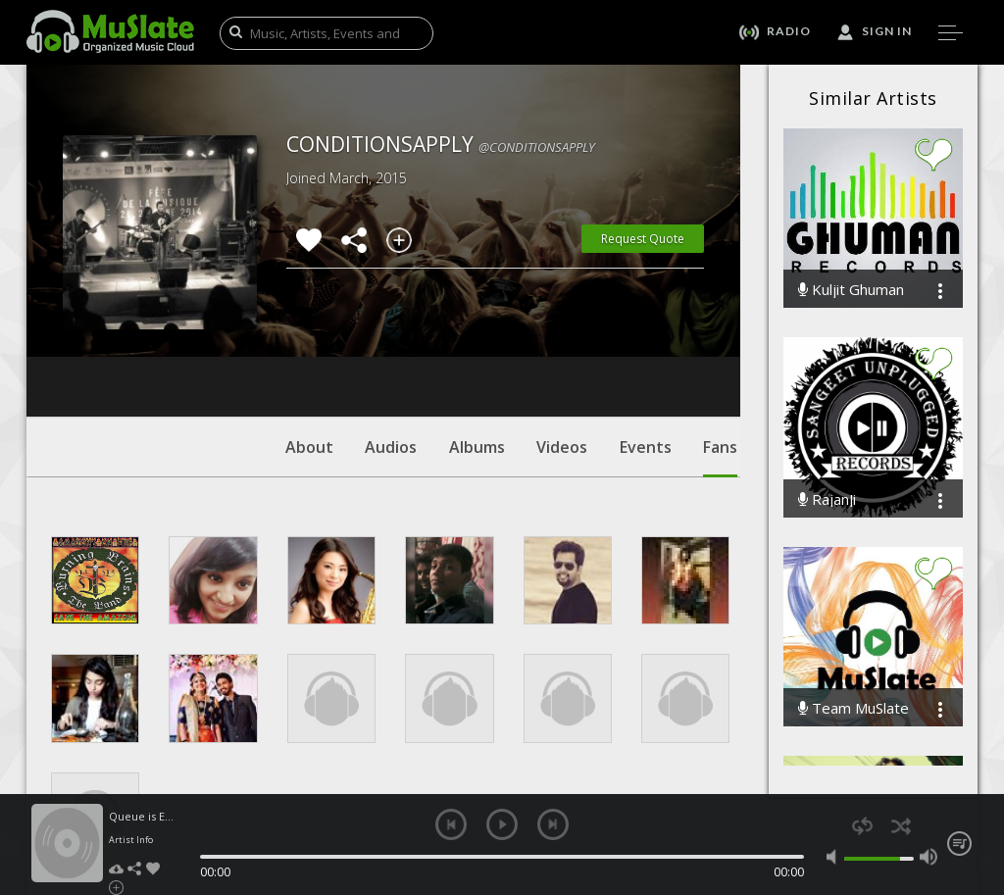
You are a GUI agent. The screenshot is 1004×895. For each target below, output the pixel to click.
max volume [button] (928, 856)
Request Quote (642, 238)
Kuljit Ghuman (851, 289)
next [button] (553, 824)
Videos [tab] (561, 328)
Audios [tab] (391, 328)
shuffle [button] (900, 826)
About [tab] (309, 328)
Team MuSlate (853, 708)
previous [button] (451, 824)
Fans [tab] (720, 338)
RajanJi (827, 499)
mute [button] (835, 856)
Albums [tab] (477, 328)
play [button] (502, 824)
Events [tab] (646, 328)
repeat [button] (862, 826)
